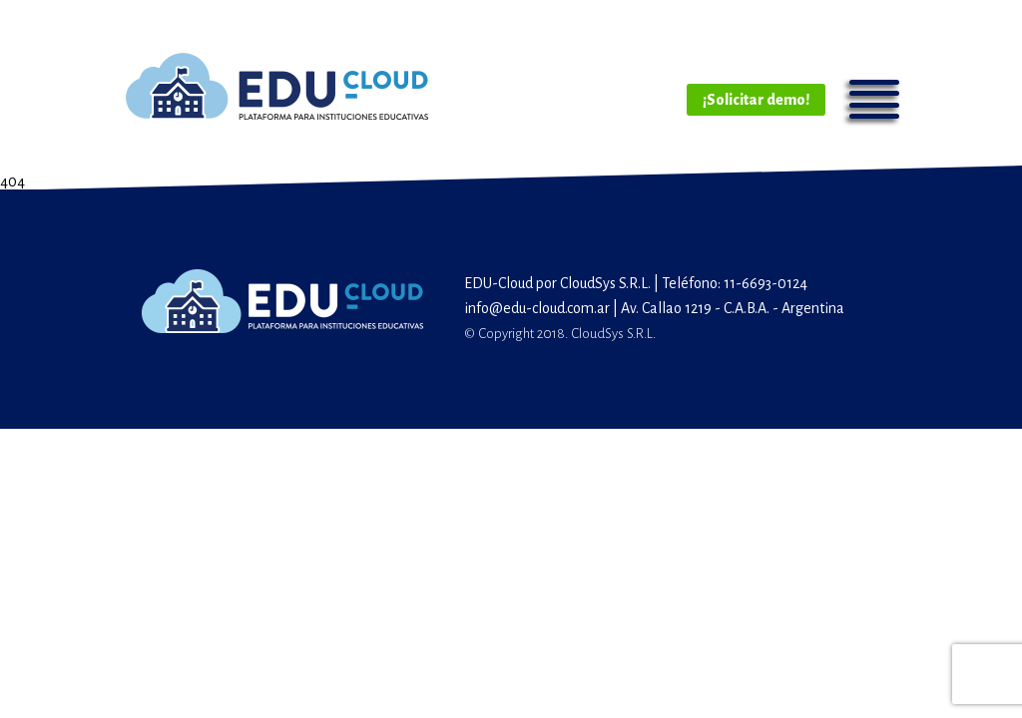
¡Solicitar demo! (756, 100)
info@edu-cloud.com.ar (537, 308)
